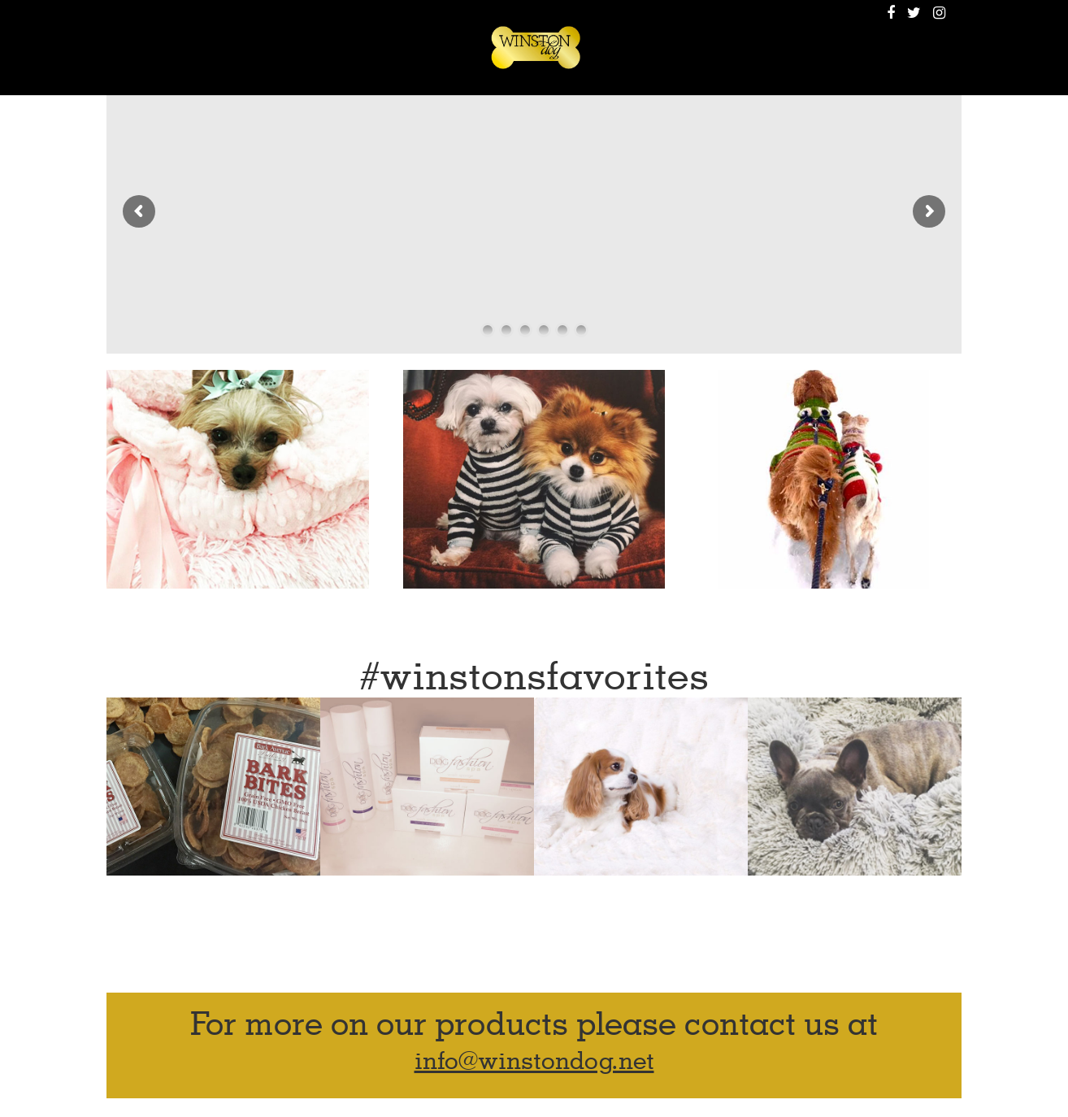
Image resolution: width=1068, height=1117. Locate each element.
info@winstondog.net (534, 1062)
